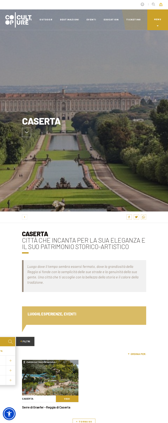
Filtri (25, 341)
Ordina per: (137, 354)
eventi (91, 19)
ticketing (133, 19)
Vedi (67, 398)
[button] (9, 413)
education (111, 19)
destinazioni (69, 19)
